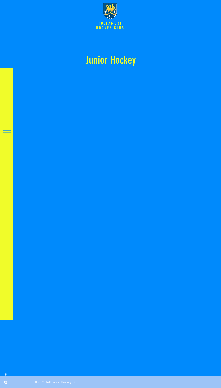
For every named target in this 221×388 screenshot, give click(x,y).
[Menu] (7, 133)
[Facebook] (6, 374)
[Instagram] (6, 382)
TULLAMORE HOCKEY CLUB (110, 25)
